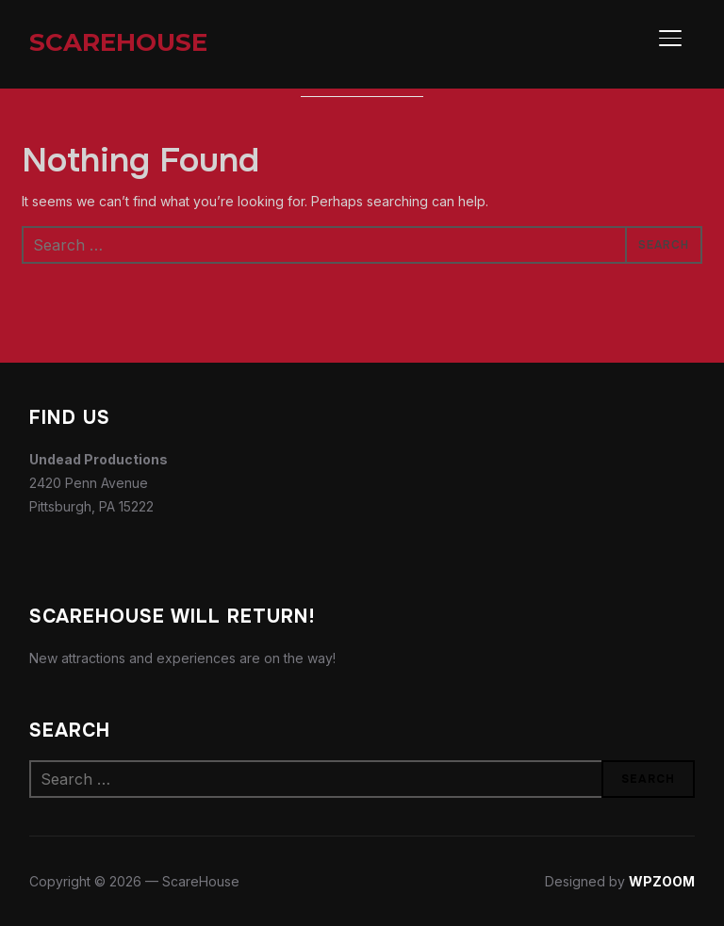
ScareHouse (118, 42)
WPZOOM (662, 881)
